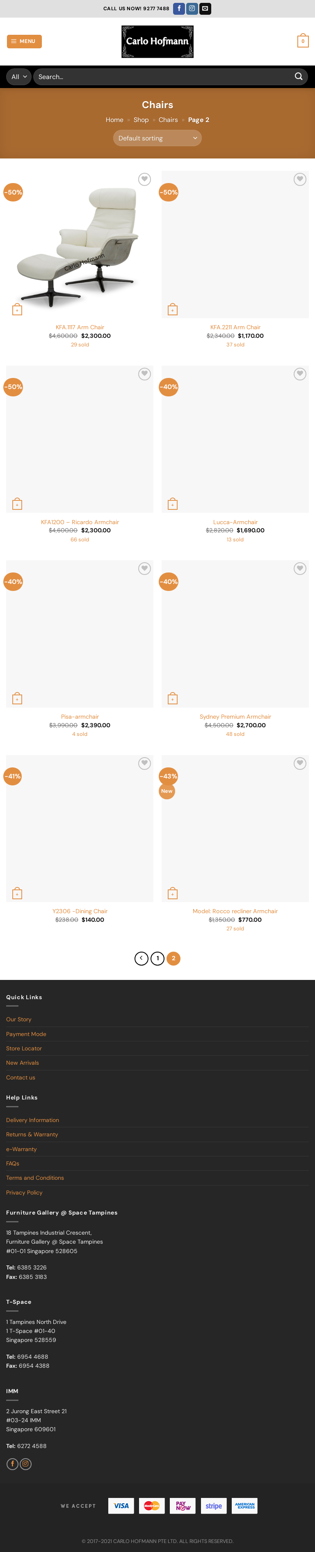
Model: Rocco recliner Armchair (235, 911)
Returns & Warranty (32, 1134)
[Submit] (299, 77)
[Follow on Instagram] (192, 9)
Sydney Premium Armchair (235, 716)
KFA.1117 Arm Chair (80, 327)
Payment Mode (26, 1034)
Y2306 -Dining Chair (79, 911)
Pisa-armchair (80, 716)
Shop (141, 119)
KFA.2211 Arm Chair (235, 327)
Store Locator (24, 1048)
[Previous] (141, 959)
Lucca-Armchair (235, 522)
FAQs (12, 1163)
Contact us (20, 1077)
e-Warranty (21, 1149)
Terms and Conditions (35, 1177)
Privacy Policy (24, 1192)
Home (114, 119)
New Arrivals (22, 1062)
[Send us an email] (205, 9)
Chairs (168, 119)
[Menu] (24, 41)
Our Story (19, 1019)
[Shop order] (157, 138)
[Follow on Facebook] (179, 9)
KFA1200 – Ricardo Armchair (80, 522)
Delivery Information (32, 1120)
